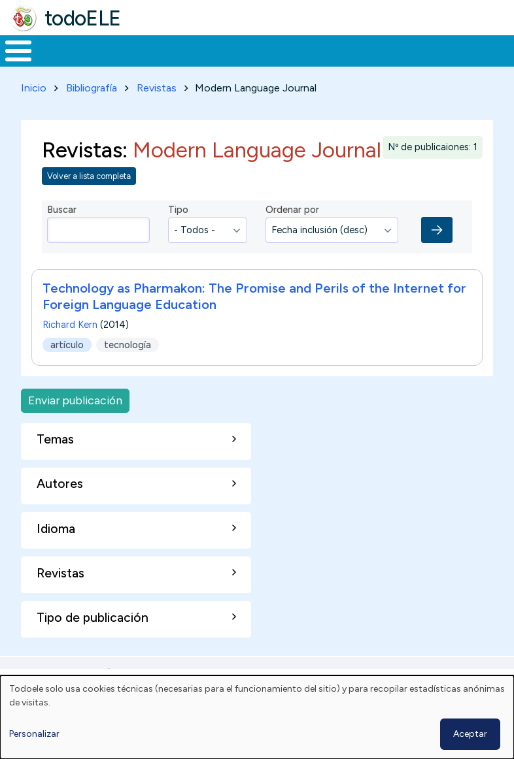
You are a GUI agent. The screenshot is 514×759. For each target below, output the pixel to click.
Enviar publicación (75, 425)
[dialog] (257, 717)
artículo (67, 369)
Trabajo (225, 62)
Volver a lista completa (89, 200)
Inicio (11, 63)
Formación (147, 62)
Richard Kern (70, 349)
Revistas (157, 112)
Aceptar (470, 733)
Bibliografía (91, 112)
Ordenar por (292, 234)
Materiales (63, 62)
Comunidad (441, 62)
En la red (285, 63)
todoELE (82, 18)
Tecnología (354, 62)
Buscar (500, 49)
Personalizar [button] (34, 733)
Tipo (178, 234)
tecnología (127, 369)
